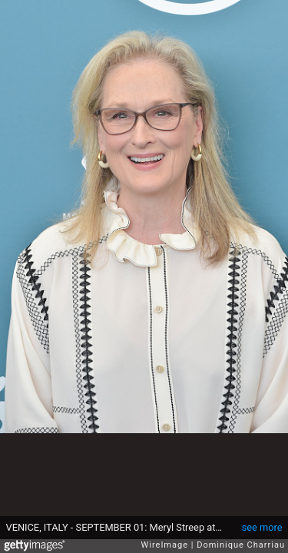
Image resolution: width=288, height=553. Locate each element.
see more (262, 527)
